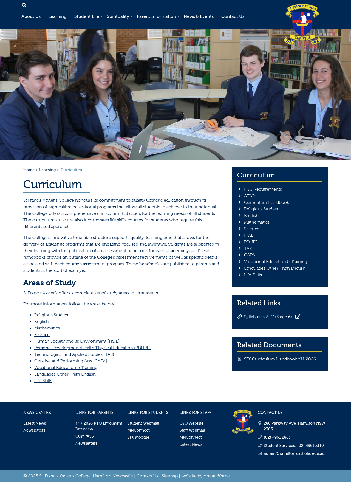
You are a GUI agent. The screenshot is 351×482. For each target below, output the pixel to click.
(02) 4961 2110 (310, 445)
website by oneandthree (205, 475)
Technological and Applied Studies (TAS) (74, 354)
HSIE (248, 235)
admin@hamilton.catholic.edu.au (294, 453)
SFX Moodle (138, 437)
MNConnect (139, 430)
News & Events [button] (199, 16)
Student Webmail (143, 423)
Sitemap (170, 475)
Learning (47, 169)
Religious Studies (51, 314)
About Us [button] (31, 16)
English (41, 321)
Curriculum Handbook (266, 202)
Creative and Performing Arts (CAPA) (70, 361)
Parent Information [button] (156, 16)
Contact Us (232, 16)
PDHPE (251, 241)
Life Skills (43, 380)
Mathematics (47, 328)
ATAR (249, 195)
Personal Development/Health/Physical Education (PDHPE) (92, 347)
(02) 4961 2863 (277, 437)
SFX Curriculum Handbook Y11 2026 (280, 359)
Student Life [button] (86, 16)
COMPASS (84, 436)
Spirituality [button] (118, 16)
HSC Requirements (263, 189)
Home (29, 169)
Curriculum (256, 175)
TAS (248, 248)
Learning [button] (57, 16)
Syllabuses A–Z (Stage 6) (268, 316)
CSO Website (191, 423)
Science (42, 334)
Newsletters (34, 430)
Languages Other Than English (65, 374)
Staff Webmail (192, 430)
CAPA (249, 255)
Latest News (34, 423)
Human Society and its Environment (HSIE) (77, 341)
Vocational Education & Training (65, 367)
